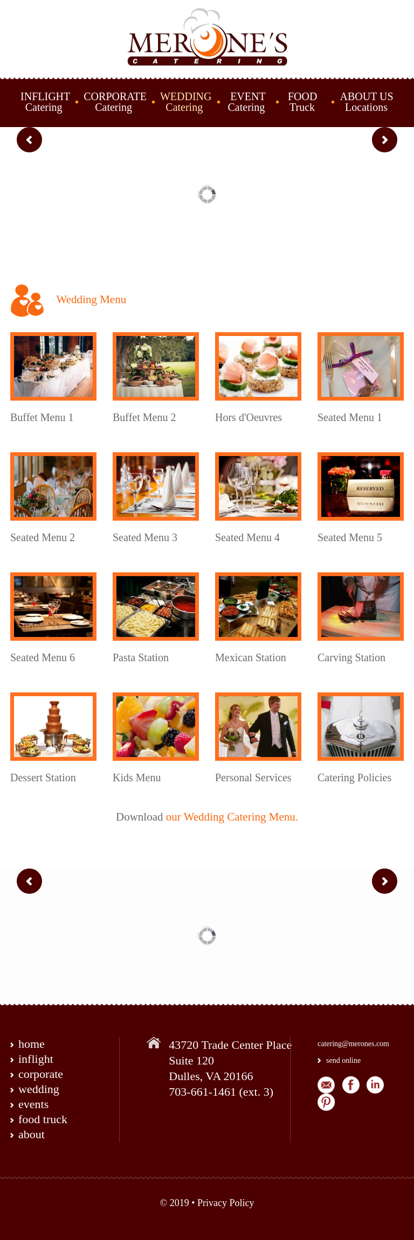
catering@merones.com (353, 1044)
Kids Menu (137, 777)
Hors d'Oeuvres (248, 417)
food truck (42, 1119)
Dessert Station (43, 777)
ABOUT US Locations (366, 102)
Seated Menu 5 (350, 537)
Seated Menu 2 (42, 537)
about (31, 1134)
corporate (40, 1074)
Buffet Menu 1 (41, 417)
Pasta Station (141, 657)
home (31, 1043)
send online (343, 1060)
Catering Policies (354, 777)
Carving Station (351, 657)
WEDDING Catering (186, 102)
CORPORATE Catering (115, 102)
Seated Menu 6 (42, 657)
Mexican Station (250, 657)
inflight (35, 1059)
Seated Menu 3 (145, 537)
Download (139, 816)
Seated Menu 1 (350, 417)
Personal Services (253, 777)
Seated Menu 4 (247, 537)
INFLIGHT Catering (45, 102)
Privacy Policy (225, 1202)
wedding (38, 1089)
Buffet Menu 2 (144, 417)
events (33, 1104)
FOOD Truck (303, 102)
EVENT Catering (245, 102)
